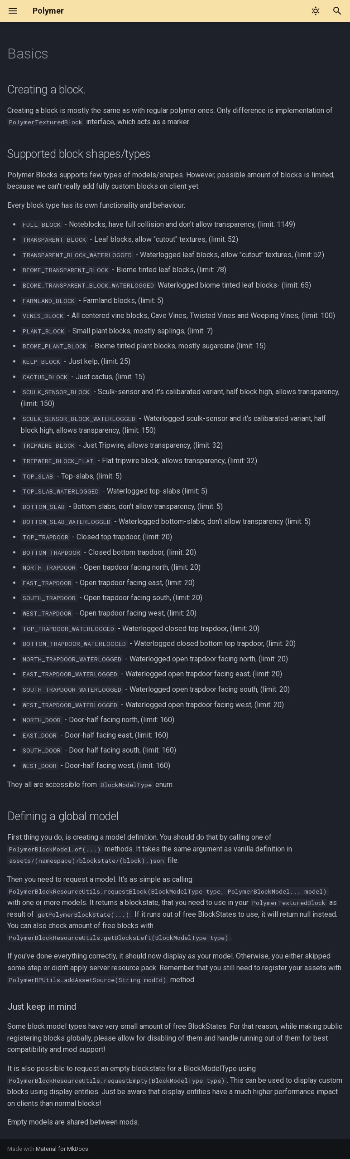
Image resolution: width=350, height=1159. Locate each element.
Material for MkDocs (62, 1148)
